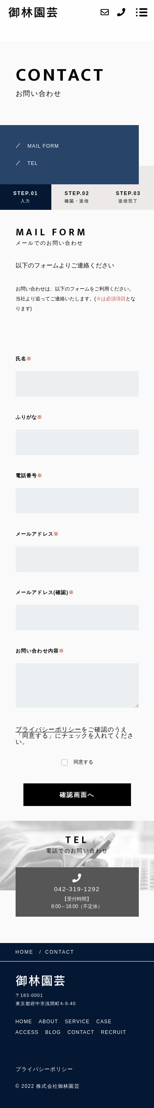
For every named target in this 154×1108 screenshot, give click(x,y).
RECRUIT (113, 1032)
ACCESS (27, 1032)
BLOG (53, 1032)
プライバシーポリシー (48, 729)
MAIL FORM (43, 146)
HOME (24, 1021)
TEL (33, 163)
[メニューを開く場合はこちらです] (141, 12)
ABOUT (48, 1021)
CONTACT (80, 1032)
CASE (104, 1021)
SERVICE (77, 1021)
